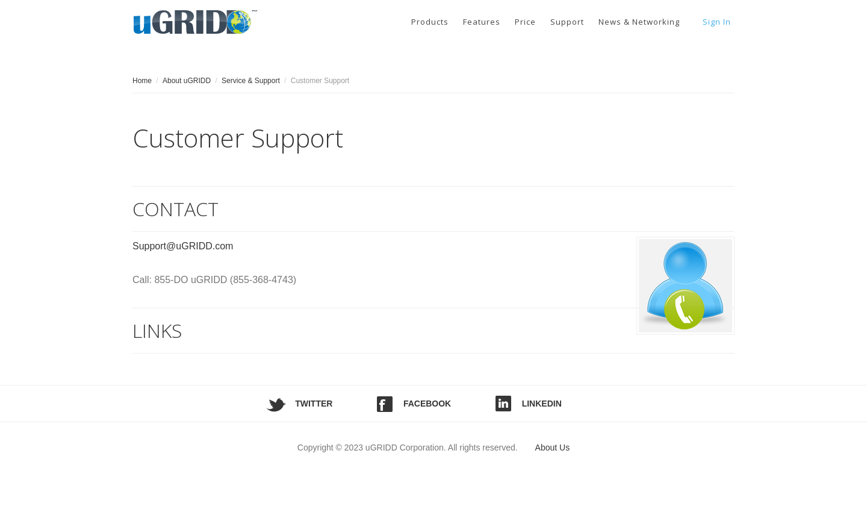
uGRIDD (198, 20)
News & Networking (639, 21)
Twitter (313, 403)
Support (567, 21)
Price (525, 21)
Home (142, 80)
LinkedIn (542, 403)
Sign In (717, 21)
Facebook (427, 403)
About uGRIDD (187, 80)
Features (481, 21)
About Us (552, 447)
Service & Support (251, 80)
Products (430, 21)
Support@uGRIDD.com (182, 246)
